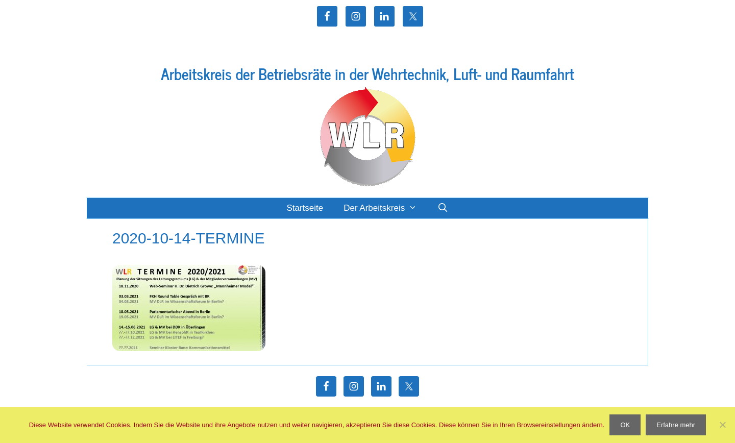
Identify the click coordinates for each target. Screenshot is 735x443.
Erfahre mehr (675, 425)
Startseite (304, 208)
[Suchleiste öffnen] (443, 208)
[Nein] (722, 425)
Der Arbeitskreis (385, 208)
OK (625, 425)
